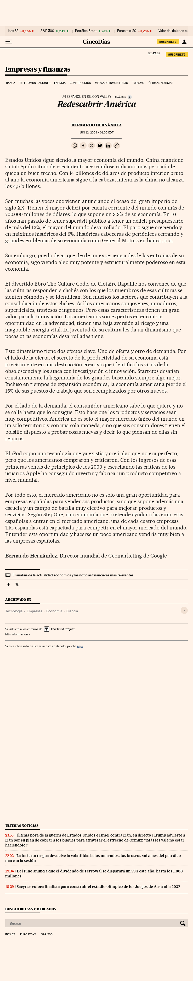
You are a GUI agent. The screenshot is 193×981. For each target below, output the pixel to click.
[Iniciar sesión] (184, 41)
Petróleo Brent (85, 31)
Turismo (138, 83)
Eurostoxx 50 (126, 31)
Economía (54, 611)
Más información (17, 634)
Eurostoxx (28, 934)
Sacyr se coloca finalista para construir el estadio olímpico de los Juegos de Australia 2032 (98, 886)
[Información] (130, 97)
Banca (10, 83)
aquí (80, 646)
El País (153, 53)
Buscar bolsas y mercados (30, 909)
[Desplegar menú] (9, 42)
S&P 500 (47, 31)
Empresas (34, 611)
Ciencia (72, 611)
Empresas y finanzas (37, 69)
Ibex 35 (13, 31)
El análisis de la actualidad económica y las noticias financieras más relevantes (73, 575)
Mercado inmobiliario (111, 83)
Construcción (80, 83)
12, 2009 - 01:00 (96, 132)
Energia (60, 83)
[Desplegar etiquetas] (184, 610)
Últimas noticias (161, 83)
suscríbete (168, 42)
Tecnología (13, 611)
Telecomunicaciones (34, 83)
